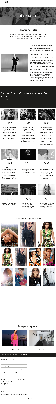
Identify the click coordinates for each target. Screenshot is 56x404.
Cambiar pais (6, 394)
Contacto (3, 391)
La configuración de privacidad (20, 394)
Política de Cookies (19, 377)
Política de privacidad (19, 375)
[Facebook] (24, 398)
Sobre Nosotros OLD (12, 5)
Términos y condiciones (20, 379)
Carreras (3, 379)
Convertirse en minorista (6, 381)
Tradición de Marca (5, 377)
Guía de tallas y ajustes (6, 389)
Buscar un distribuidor (5, 386)
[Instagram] (26, 398)
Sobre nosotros (4, 375)
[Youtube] (28, 398)
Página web (3, 5)
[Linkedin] (31, 398)
